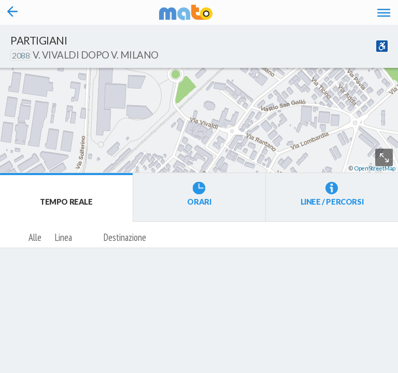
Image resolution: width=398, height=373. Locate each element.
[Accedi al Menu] (383, 12)
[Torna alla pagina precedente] (12, 12)
